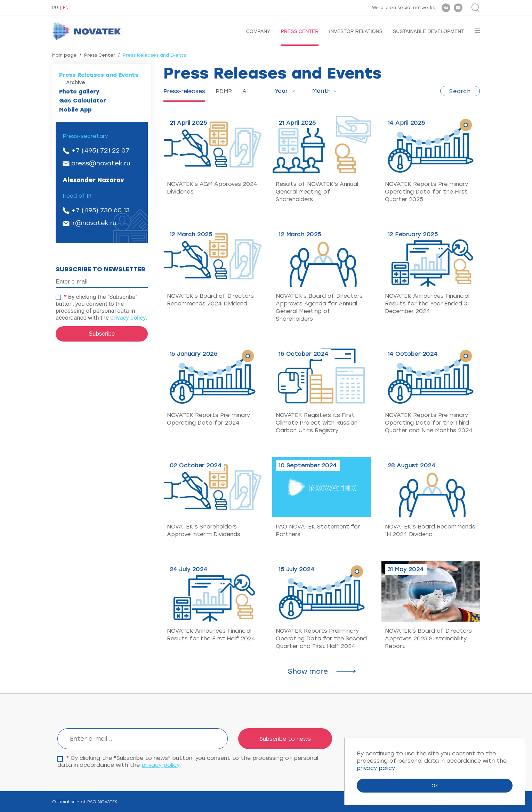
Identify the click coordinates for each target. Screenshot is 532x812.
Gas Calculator (82, 100)
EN (65, 8)
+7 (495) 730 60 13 (100, 210)
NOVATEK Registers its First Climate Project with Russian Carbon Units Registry (316, 423)
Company (258, 31)
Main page (64, 55)
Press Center (300, 31)
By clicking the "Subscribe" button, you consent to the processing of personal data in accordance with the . (101, 307)
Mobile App (75, 109)
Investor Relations (355, 31)
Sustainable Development (428, 31)
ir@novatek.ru (93, 223)
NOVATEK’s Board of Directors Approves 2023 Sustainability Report (428, 638)
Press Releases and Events (98, 75)
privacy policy (128, 317)
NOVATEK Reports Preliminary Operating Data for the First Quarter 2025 (426, 192)
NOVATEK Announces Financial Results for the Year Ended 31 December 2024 (427, 303)
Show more (308, 671)
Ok (435, 785)
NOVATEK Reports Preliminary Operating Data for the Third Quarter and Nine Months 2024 (429, 423)
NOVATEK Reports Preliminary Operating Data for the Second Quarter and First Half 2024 (321, 638)
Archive (75, 82)
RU (55, 8)
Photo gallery (79, 91)
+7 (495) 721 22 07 (100, 150)
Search (460, 91)
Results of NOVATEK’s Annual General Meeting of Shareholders (317, 192)
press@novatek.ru (100, 163)
